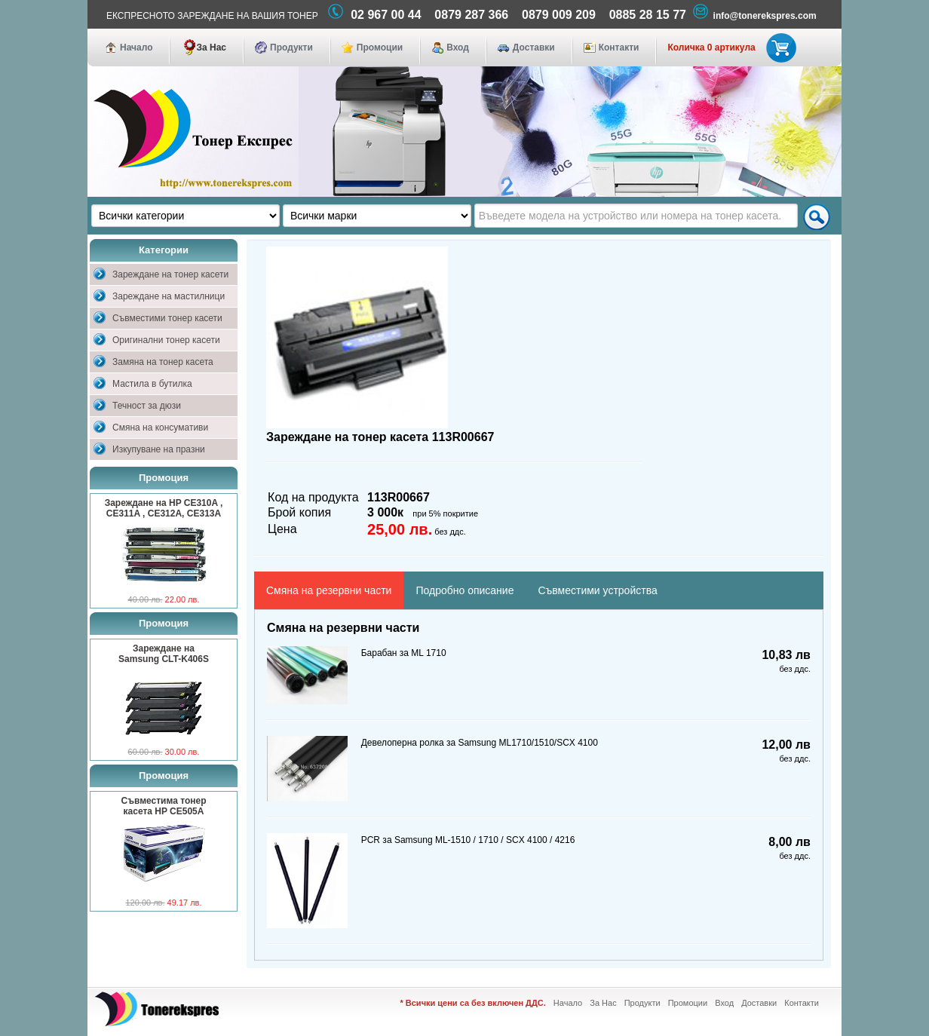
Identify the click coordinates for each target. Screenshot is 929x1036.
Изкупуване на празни (158, 449)
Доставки (534, 47)
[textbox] (636, 216)
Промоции (380, 47)
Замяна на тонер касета (162, 362)
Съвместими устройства (597, 590)
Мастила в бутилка (152, 384)
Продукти (291, 47)
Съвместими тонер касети (167, 318)
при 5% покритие (445, 513)
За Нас (211, 47)
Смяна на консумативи (160, 427)
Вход (457, 47)
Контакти (619, 47)
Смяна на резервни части (328, 590)
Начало (136, 47)
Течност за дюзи (146, 405)
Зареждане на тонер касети (170, 274)
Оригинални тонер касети (166, 340)
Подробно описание (464, 590)
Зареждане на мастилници (168, 296)
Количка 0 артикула (728, 47)
